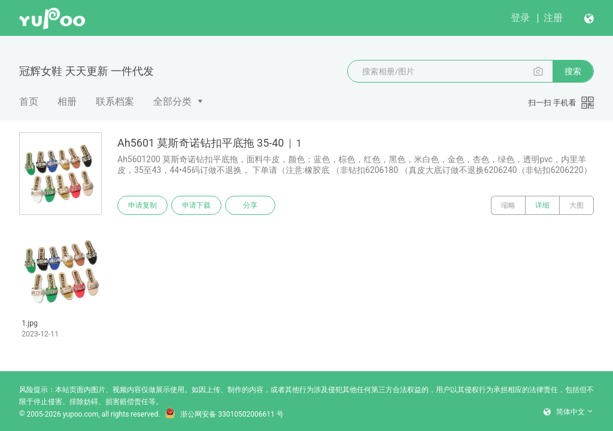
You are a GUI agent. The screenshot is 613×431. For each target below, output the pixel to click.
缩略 (508, 205)
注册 (553, 17)
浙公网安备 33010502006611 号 (224, 414)
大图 (576, 205)
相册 (67, 101)
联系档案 (115, 101)
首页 (28, 101)
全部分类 (172, 101)
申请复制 (142, 205)
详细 (542, 205)
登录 (520, 17)
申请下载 (196, 205)
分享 (250, 205)
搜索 (573, 71)
